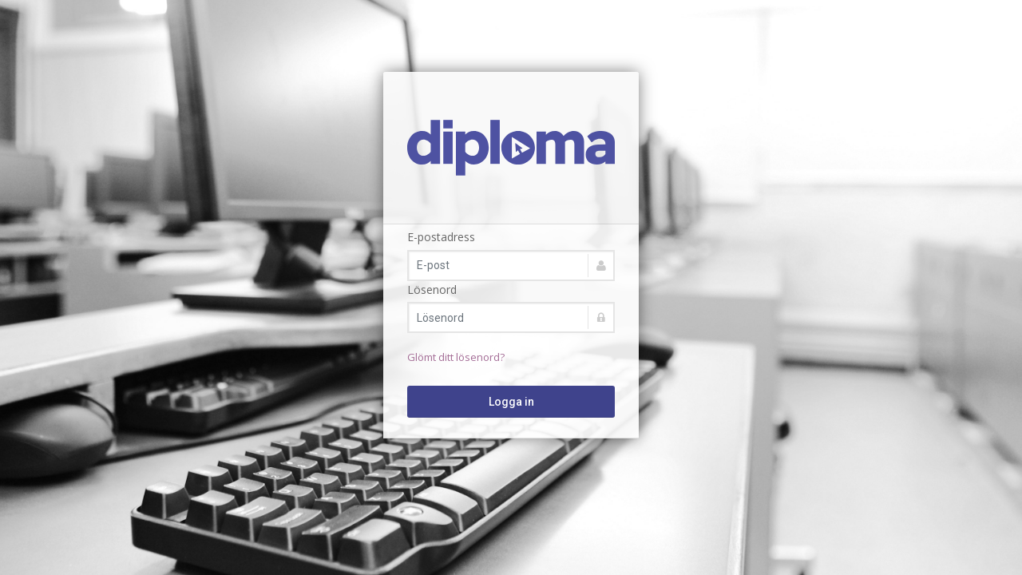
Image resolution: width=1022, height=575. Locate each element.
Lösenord (432, 289)
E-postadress (441, 236)
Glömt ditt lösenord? (456, 357)
